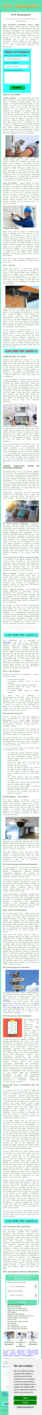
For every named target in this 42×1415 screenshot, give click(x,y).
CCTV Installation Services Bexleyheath (21, 1272)
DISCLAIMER (36, 11)
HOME (17, 11)
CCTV (32, 98)
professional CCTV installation (27, 1063)
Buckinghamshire (27, 1355)
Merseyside (21, 1353)
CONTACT (30, 11)
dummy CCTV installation (29, 1072)
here (18, 1012)
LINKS (21, 11)
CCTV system (31, 718)
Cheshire (13, 1353)
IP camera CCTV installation (26, 1074)
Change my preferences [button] (25, 1407)
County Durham (33, 1353)
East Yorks (21, 1350)
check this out (17, 1007)
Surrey (5, 1353)
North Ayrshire (32, 1350)
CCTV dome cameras (11, 800)
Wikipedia (6, 1000)
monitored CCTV (21, 1076)
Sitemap (4, 1393)
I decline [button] (25, 1402)
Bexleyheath (7, 642)
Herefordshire (8, 1355)
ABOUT (25, 11)
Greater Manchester (17, 1352)
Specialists (6, 1395)
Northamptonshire (32, 1352)
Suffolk (5, 1352)
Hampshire (17, 1355)
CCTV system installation (30, 867)
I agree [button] (25, 1398)
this (9, 1011)
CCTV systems (30, 26)
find (8, 1230)
